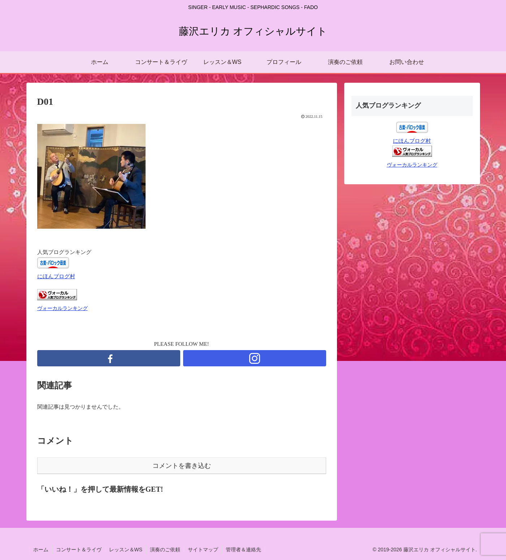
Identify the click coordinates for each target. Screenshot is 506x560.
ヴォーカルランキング (62, 308)
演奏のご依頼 (165, 549)
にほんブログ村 (56, 276)
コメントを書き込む (181, 465)
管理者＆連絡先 (243, 549)
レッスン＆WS (126, 549)
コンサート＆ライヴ (78, 549)
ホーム (40, 549)
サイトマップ (203, 549)
